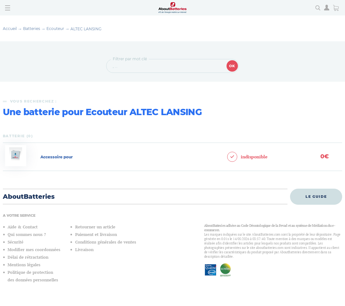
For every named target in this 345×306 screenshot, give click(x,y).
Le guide (316, 196)
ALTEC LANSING (85, 28)
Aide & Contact (23, 227)
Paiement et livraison (96, 234)
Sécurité (15, 242)
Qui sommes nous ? (27, 234)
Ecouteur (55, 28)
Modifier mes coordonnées (34, 249)
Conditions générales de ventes (105, 242)
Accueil (10, 28)
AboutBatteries (29, 196)
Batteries (31, 28)
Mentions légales (24, 265)
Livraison (84, 249)
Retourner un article (95, 227)
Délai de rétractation (28, 257)
